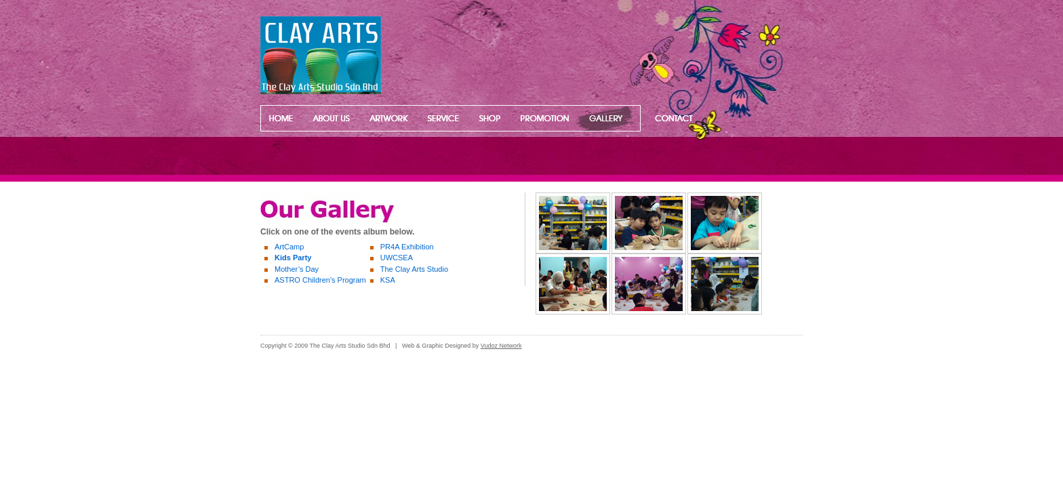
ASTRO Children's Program (320, 280)
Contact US (669, 118)
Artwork (389, 118)
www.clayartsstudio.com (332, 55)
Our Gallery (605, 118)
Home (280, 118)
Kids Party (293, 257)
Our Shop (489, 118)
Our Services (444, 118)
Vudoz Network (501, 345)
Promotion (542, 118)
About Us (330, 118)
